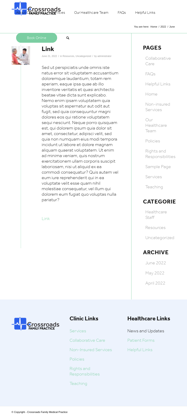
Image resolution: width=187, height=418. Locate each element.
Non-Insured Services (91, 349)
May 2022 (154, 273)
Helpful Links (157, 84)
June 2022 (155, 262)
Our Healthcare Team (156, 125)
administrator (104, 56)
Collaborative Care (87, 340)
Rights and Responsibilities (160, 153)
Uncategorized (83, 56)
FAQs (150, 73)
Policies (152, 141)
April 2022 (155, 283)
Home (151, 94)
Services (153, 176)
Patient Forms (141, 340)
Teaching (154, 186)
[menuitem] (29, 12)
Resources (68, 56)
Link (46, 218)
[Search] (68, 38)
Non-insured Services (157, 106)
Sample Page (158, 166)
